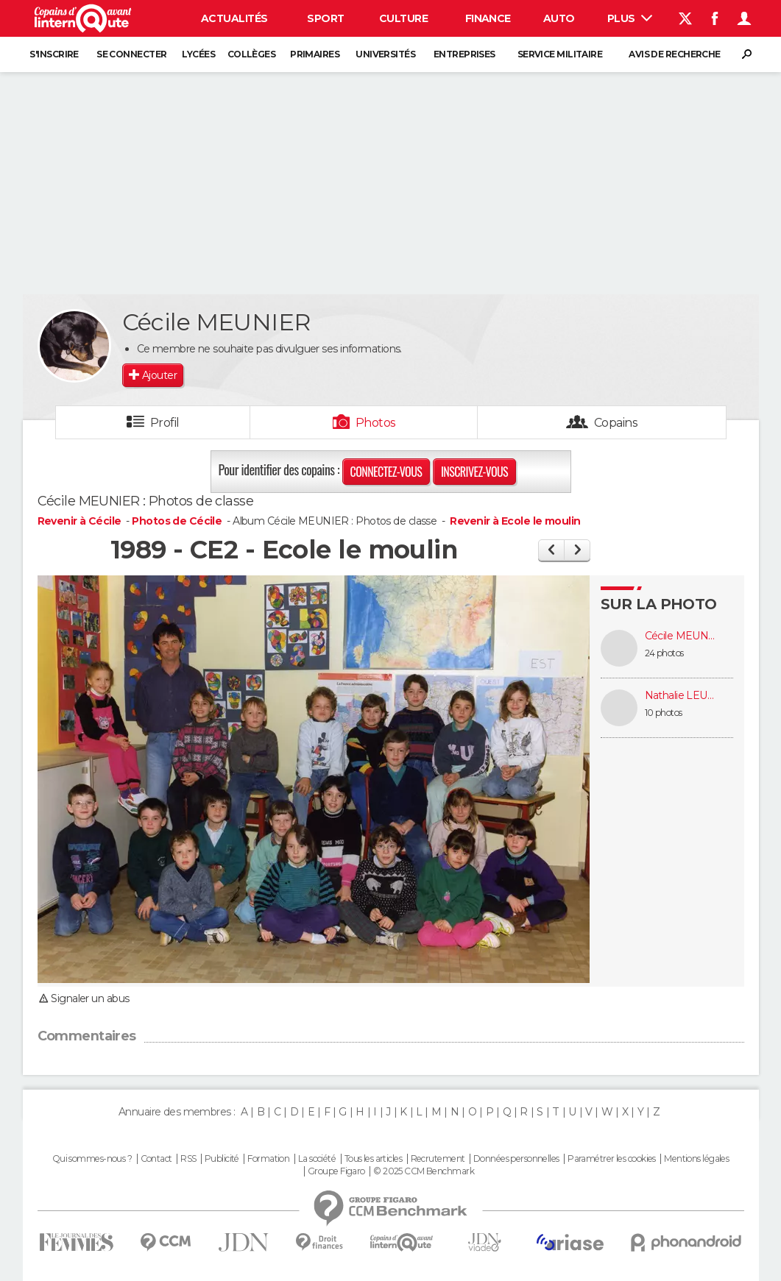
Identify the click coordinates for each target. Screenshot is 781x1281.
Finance (488, 18)
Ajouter (159, 375)
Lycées (198, 54)
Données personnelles (516, 1159)
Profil (165, 423)
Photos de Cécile (177, 521)
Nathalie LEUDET (681, 695)
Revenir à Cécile (81, 521)
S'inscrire (53, 54)
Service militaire (559, 54)
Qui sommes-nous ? (92, 1159)
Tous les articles (373, 1159)
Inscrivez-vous (474, 471)
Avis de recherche (674, 54)
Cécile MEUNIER (681, 636)
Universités (385, 54)
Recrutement (438, 1159)
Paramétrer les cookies (612, 1159)
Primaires (314, 54)
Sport (325, 18)
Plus (629, 18)
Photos (376, 423)
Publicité (222, 1159)
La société (317, 1159)
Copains (615, 423)
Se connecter (131, 54)
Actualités (234, 18)
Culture (403, 18)
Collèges (251, 54)
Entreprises (464, 54)
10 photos (663, 712)
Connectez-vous (386, 471)
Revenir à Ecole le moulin (515, 521)
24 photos (664, 653)
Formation (268, 1159)
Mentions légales (696, 1159)
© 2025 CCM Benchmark (423, 1171)
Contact (156, 1159)
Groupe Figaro (336, 1171)
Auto (559, 18)
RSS (188, 1159)
